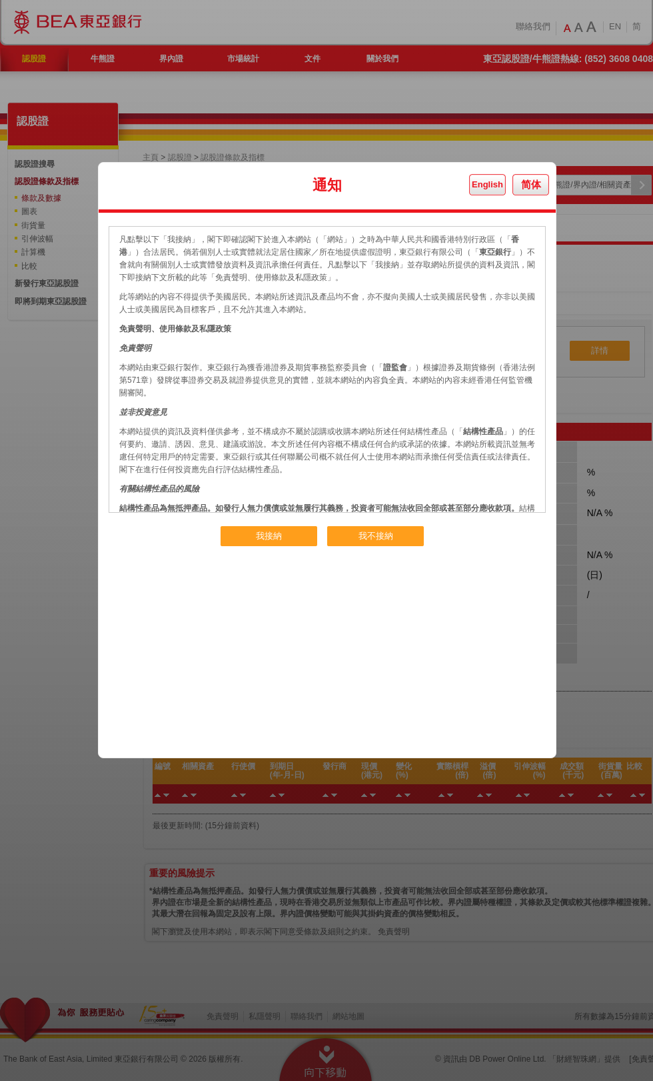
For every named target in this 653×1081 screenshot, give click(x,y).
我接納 (269, 536)
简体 (531, 184)
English (487, 184)
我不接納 (375, 536)
